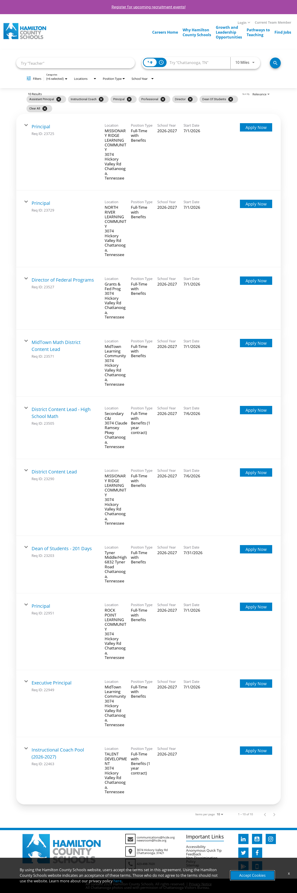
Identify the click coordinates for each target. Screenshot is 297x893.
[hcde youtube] (257, 839)
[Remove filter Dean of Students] (230, 99)
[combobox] (75, 63)
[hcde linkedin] (243, 839)
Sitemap (192, 865)
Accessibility (196, 846)
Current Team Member (273, 22)
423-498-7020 (146, 864)
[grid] (139, 104)
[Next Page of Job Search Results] (274, 814)
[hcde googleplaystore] (243, 866)
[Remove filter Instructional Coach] (101, 99)
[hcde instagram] (271, 839)
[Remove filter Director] (190, 99)
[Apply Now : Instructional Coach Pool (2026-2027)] (256, 750)
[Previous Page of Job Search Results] (265, 814)
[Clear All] (44, 108)
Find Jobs (282, 32)
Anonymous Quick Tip (204, 850)
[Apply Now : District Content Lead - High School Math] (256, 410)
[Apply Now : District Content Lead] (256, 472)
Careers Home (165, 32)
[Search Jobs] (275, 63)
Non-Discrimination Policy (201, 859)
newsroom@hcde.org (151, 840)
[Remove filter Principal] (129, 99)
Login (242, 22)
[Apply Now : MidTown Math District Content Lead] (256, 343)
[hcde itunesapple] (257, 866)
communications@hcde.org (156, 837)
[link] (148, 152)
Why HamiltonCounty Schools (197, 32)
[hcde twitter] (243, 853)
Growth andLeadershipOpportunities (229, 32)
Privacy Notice (200, 884)
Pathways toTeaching (258, 32)
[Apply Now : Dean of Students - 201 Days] (256, 549)
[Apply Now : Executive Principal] (256, 683)
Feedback (193, 854)
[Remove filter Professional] (163, 99)
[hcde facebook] (257, 853)
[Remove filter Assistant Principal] (58, 99)
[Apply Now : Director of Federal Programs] (256, 280)
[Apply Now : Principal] (256, 127)
